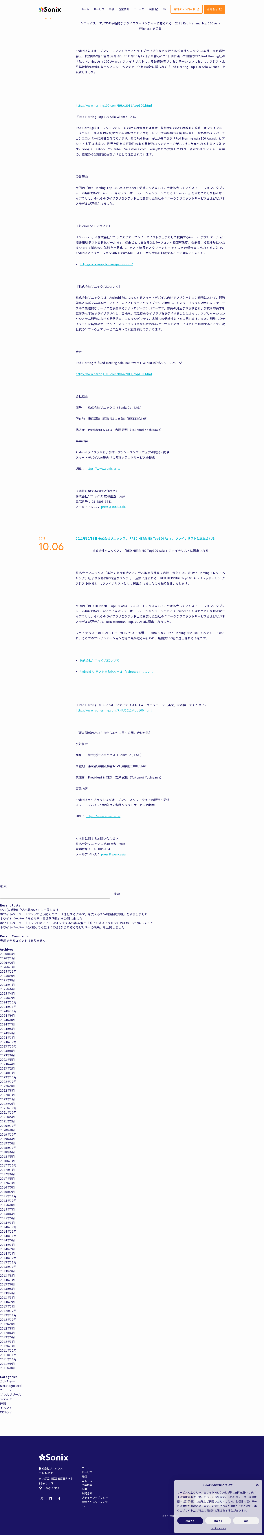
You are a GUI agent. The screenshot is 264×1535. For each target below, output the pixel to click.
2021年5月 (7, 1117)
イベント (6, 1407)
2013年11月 (8, 1262)
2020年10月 (8, 1125)
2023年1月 (7, 1072)
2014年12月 (8, 1227)
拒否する (218, 1520)
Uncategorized (11, 1385)
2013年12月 (8, 1258)
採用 (153, 9)
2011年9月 (7, 1363)
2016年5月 (7, 1187)
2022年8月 (7, 1090)
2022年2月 (7, 1103)
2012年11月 (8, 1315)
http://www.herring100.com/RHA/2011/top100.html (114, 105)
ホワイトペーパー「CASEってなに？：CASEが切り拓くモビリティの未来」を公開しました (62, 927)
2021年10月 (8, 1112)
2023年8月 (7, 1050)
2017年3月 (7, 1183)
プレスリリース (10, 1394)
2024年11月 (8, 1006)
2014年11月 (8, 1231)
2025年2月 (7, 998)
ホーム (85, 9)
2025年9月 (7, 976)
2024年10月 (8, 1011)
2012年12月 (8, 1310)
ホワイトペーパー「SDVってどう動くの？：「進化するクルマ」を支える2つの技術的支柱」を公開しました (74, 914)
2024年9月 (7, 1015)
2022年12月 (8, 1077)
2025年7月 (7, 984)
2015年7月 (7, 1209)
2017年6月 (7, 1174)
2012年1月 (7, 1346)
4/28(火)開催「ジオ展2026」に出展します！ (31, 909)
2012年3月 (7, 1341)
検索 (3, 886)
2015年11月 (8, 1196)
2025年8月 (7, 980)
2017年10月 (8, 1165)
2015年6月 (7, 1213)
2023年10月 (8, 1046)
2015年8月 (7, 1205)
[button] (257, 1485)
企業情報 (124, 9)
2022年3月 (7, 1099)
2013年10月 (8, 1266)
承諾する (190, 1520)
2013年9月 (7, 1271)
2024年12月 (8, 1002)
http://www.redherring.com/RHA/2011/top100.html (114, 710)
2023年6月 (7, 1055)
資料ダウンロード (186, 9)
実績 (111, 9)
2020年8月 (7, 1130)
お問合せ (214, 9)
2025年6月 (7, 989)
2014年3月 (7, 1244)
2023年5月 (7, 1059)
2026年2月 (7, 962)
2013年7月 (7, 1280)
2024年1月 (7, 1037)
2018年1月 (7, 1161)
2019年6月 (7, 1139)
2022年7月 (7, 1094)
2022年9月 (7, 1086)
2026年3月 (7, 958)
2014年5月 (7, 1240)
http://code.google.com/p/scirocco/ (106, 264)
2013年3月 (7, 1297)
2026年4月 (7, 953)
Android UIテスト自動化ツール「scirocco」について (117, 671)
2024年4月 (7, 1033)
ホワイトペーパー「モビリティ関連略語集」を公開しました (41, 918)
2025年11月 (8, 971)
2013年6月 (7, 1284)
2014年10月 (8, 1236)
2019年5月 (7, 1143)
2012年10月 (8, 1319)
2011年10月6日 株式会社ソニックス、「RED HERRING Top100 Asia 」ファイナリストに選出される (145, 538)
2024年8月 (7, 1020)
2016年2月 (7, 1191)
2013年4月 (7, 1293)
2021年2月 (7, 1121)
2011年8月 (7, 1368)
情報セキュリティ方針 (95, 1502)
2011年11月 (8, 1354)
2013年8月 (7, 1275)
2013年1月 (7, 1306)
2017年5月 (7, 1178)
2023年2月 (7, 1068)
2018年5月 (7, 1156)
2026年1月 (7, 967)
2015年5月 (7, 1218)
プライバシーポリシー (95, 1497)
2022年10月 (8, 1081)
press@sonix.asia (113, 506)
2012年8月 (7, 1328)
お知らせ (6, 1412)
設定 (246, 1520)
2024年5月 (7, 1028)
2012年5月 (7, 1337)
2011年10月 (8, 1359)
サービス (99, 9)
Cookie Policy (218, 1528)
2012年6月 (7, 1332)
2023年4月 (7, 1064)
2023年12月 (8, 1042)
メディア (6, 1399)
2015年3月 (7, 1222)
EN (164, 9)
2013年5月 (7, 1288)
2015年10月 (8, 1200)
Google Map (49, 1488)
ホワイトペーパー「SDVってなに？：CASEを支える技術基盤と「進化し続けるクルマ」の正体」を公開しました (76, 923)
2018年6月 (7, 1152)
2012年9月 (7, 1324)
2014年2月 (7, 1249)
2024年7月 (7, 1024)
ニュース (139, 9)
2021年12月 (8, 1108)
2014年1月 (7, 1253)
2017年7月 (7, 1169)
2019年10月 (8, 1134)
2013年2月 (7, 1302)
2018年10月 (8, 1147)
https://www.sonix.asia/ (103, 468)
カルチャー (7, 1381)
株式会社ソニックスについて (99, 660)
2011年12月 (8, 1350)
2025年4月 (7, 993)
